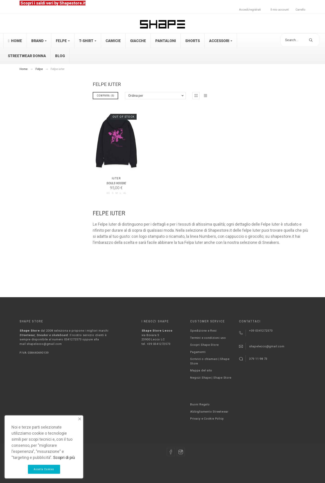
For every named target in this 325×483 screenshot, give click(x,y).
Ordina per (135, 95)
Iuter (116, 178)
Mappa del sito (201, 370)
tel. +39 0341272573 (156, 344)
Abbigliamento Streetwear (209, 411)
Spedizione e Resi (203, 330)
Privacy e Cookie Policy (207, 418)
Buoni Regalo (200, 404)
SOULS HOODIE (116, 183)
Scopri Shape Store (204, 344)
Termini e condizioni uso (208, 337)
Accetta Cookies (44, 469)
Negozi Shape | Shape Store (210, 377)
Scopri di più (64, 457)
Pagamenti (197, 352)
